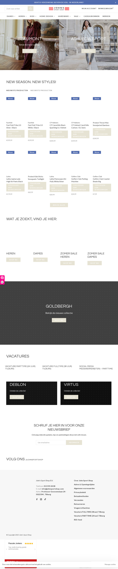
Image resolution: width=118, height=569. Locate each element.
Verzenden (78, 500)
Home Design (46, 16)
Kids (32, 16)
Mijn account (89, 8)
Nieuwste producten (17, 90)
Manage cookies (110, 564)
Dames (10, 16)
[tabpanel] (29, 44)
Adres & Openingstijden (84, 484)
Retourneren (79, 504)
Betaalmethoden (81, 496)
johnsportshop (34, 460)
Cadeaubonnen (92, 16)
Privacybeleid (80, 492)
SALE (76, 16)
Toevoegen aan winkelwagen (14, 134)
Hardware (63, 16)
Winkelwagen (105, 8)
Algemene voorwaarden (84, 488)
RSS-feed (78, 520)
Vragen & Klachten (82, 508)
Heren (22, 16)
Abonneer (74, 442)
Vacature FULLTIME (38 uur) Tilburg (89, 512)
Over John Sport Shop (83, 480)
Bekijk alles (59, 205)
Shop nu (59, 320)
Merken (106, 16)
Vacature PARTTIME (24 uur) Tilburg (89, 516)
